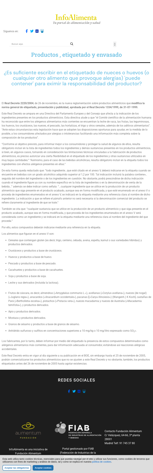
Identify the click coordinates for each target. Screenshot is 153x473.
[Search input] (40, 44)
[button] (114, 44)
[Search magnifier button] (71, 44)
